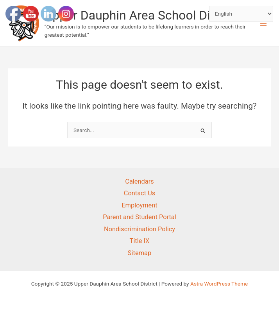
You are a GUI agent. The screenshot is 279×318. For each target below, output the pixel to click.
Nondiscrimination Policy (139, 229)
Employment (139, 205)
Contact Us (140, 193)
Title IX (140, 241)
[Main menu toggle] (264, 23)
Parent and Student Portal (139, 217)
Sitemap (139, 253)
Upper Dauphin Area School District (142, 15)
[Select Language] (241, 14)
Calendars (139, 181)
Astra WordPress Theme (219, 283)
